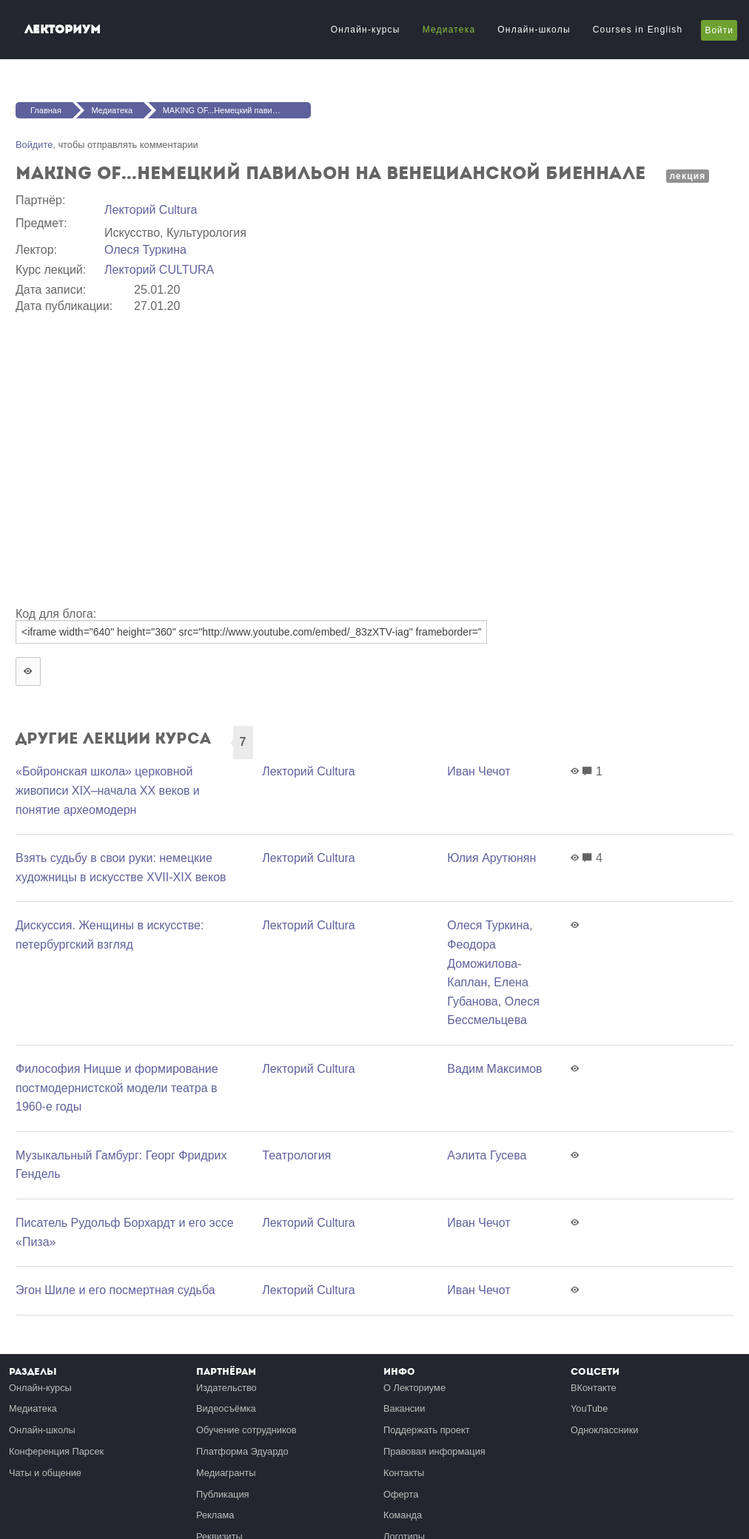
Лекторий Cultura (150, 209)
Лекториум (62, 29)
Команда (402, 1515)
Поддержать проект (426, 1429)
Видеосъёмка (226, 1408)
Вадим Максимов (494, 1069)
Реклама (215, 1515)
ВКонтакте (594, 1387)
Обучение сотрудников (246, 1429)
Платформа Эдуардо (242, 1451)
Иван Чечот (478, 771)
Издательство (226, 1387)
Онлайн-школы (533, 29)
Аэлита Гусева (486, 1155)
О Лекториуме (414, 1387)
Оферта (400, 1494)
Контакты (403, 1472)
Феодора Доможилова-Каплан (484, 963)
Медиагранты (225, 1472)
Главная (45, 110)
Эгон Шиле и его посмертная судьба (115, 1290)
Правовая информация (434, 1451)
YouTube (589, 1408)
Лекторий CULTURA (159, 269)
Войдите (34, 144)
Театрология (296, 1155)
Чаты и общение (45, 1472)
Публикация (222, 1494)
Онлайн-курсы (365, 29)
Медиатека (449, 29)
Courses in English (638, 29)
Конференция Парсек (56, 1451)
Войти (719, 30)
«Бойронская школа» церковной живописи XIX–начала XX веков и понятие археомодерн (108, 790)
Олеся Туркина (145, 249)
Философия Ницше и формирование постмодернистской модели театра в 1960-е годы (117, 1088)
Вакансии (404, 1408)
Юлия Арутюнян (491, 858)
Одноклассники (604, 1429)
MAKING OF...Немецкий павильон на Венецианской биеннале (237, 110)
